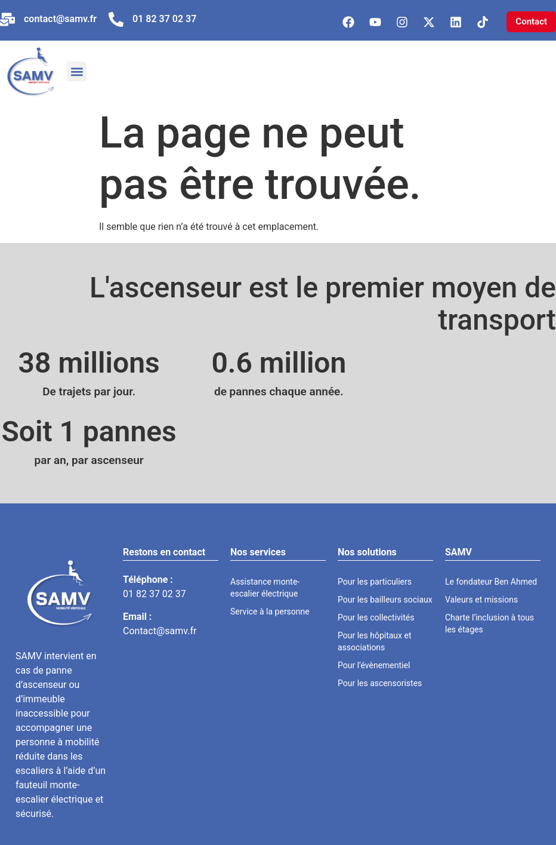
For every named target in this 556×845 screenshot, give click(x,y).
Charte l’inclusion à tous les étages (489, 623)
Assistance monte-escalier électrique (264, 587)
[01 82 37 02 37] (116, 19)
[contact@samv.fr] (7, 19)
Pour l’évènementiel (374, 665)
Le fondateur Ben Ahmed (491, 581)
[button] (77, 71)
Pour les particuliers (375, 581)
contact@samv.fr (60, 18)
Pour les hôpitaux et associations (374, 641)
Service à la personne (270, 611)
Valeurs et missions (481, 599)
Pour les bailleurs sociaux (385, 599)
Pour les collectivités (376, 617)
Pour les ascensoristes (380, 683)
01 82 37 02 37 (164, 18)
